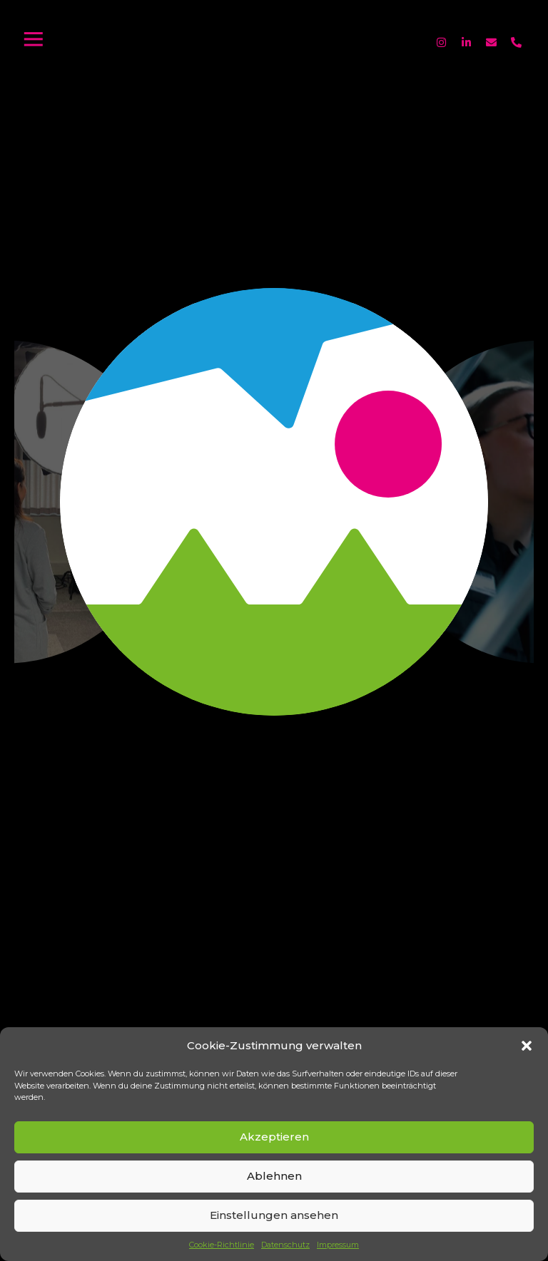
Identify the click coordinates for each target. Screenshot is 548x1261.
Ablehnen (274, 1176)
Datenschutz (285, 1245)
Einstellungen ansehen (274, 1215)
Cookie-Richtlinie (221, 1245)
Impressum (338, 1245)
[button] (526, 1046)
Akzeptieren (274, 1136)
